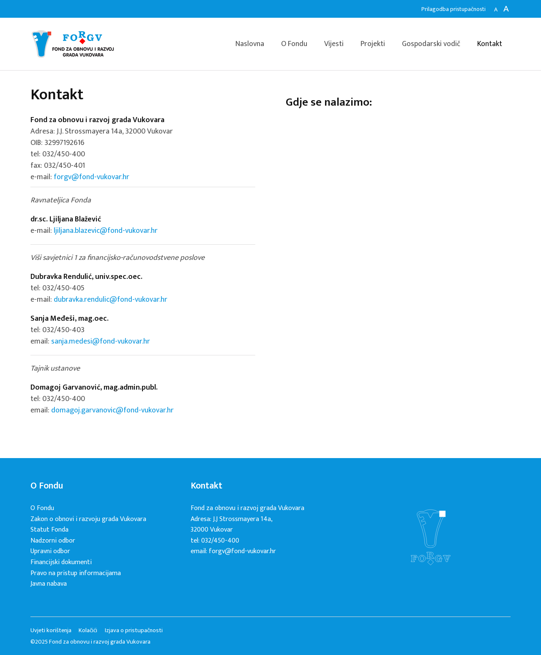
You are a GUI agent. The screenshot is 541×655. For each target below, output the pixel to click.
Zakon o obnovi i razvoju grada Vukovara (88, 519)
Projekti (373, 44)
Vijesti (334, 44)
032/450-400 (63, 154)
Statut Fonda (49, 529)
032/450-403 (63, 330)
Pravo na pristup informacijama (75, 573)
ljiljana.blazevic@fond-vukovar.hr (106, 230)
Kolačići (88, 630)
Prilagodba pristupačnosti (453, 9)
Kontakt (489, 44)
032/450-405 (63, 288)
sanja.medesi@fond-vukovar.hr (100, 341)
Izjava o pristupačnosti (134, 630)
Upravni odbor (50, 551)
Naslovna (249, 44)
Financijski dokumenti (61, 562)
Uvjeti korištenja (50, 630)
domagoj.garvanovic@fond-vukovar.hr (112, 410)
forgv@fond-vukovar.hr (91, 177)
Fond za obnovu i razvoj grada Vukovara (72, 44)
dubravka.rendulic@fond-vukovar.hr (110, 299)
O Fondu (294, 44)
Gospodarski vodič (431, 44)
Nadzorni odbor (52, 540)
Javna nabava (48, 584)
